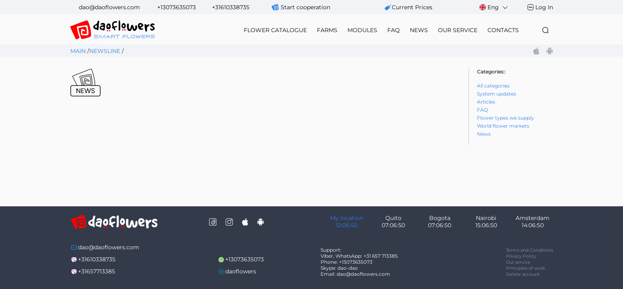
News (484, 134)
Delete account (522, 274)
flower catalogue (275, 30)
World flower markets (503, 126)
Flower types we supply (505, 118)
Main (78, 51)
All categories (493, 86)
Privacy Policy (521, 256)
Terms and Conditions (529, 250)
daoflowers (240, 271)
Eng (494, 7)
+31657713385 (96, 271)
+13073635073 (176, 7)
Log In (544, 7)
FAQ (393, 30)
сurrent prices (412, 7)
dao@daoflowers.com (109, 7)
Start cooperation (305, 7)
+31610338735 (230, 7)
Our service (518, 262)
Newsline (104, 51)
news (419, 30)
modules (362, 30)
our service (457, 30)
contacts (503, 30)
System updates (496, 94)
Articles (486, 102)
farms (327, 30)
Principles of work (525, 268)
